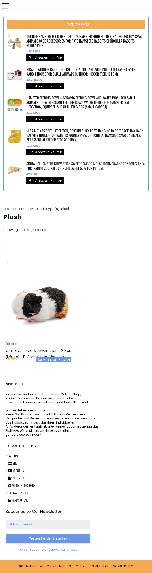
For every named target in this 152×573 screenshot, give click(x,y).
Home (8, 208)
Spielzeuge (11, 343)
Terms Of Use (18, 500)
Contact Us (17, 478)
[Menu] (5, 6)
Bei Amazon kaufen (45, 58)
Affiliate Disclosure (22, 485)
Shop (13, 463)
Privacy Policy (18, 492)
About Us (16, 470)
